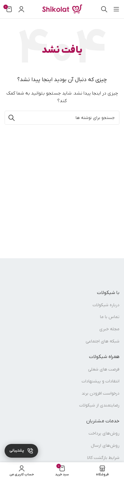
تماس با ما (109, 317)
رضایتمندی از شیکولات (99, 405)
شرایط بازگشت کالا (103, 458)
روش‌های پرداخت (104, 433)
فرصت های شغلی (103, 369)
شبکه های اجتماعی (102, 341)
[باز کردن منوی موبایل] (116, 9)
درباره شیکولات (106, 305)
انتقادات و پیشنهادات (100, 381)
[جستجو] (104, 9)
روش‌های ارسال (105, 446)
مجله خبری (109, 329)
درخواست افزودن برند (100, 393)
